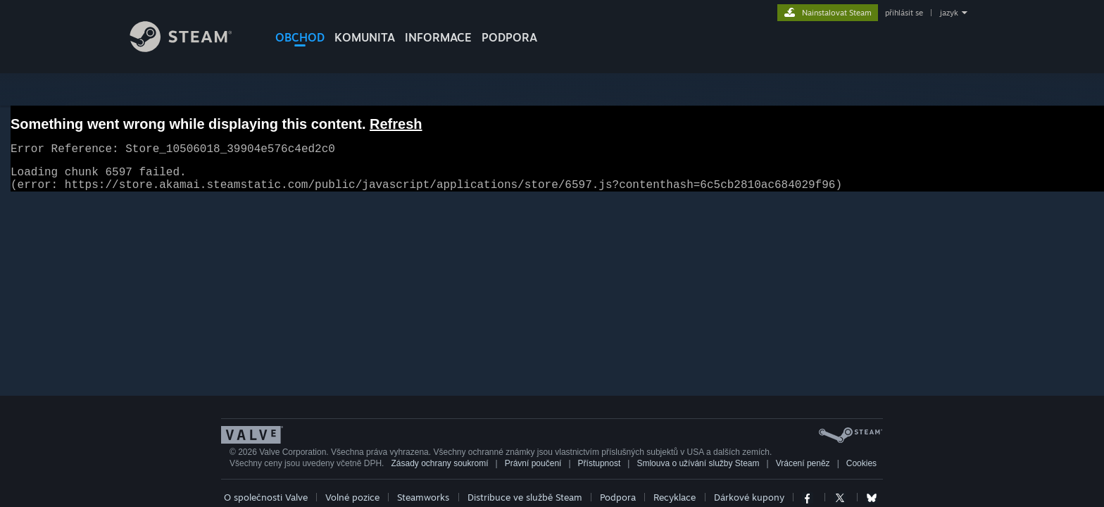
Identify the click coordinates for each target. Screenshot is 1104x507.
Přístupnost (599, 472)
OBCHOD (300, 37)
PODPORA (509, 37)
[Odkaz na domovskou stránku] (191, 48)
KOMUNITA (364, 37)
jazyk (949, 13)
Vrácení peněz (803, 472)
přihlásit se (904, 13)
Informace (438, 37)
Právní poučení (533, 472)
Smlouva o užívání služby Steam (697, 472)
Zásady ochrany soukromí (439, 472)
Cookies (861, 472)
